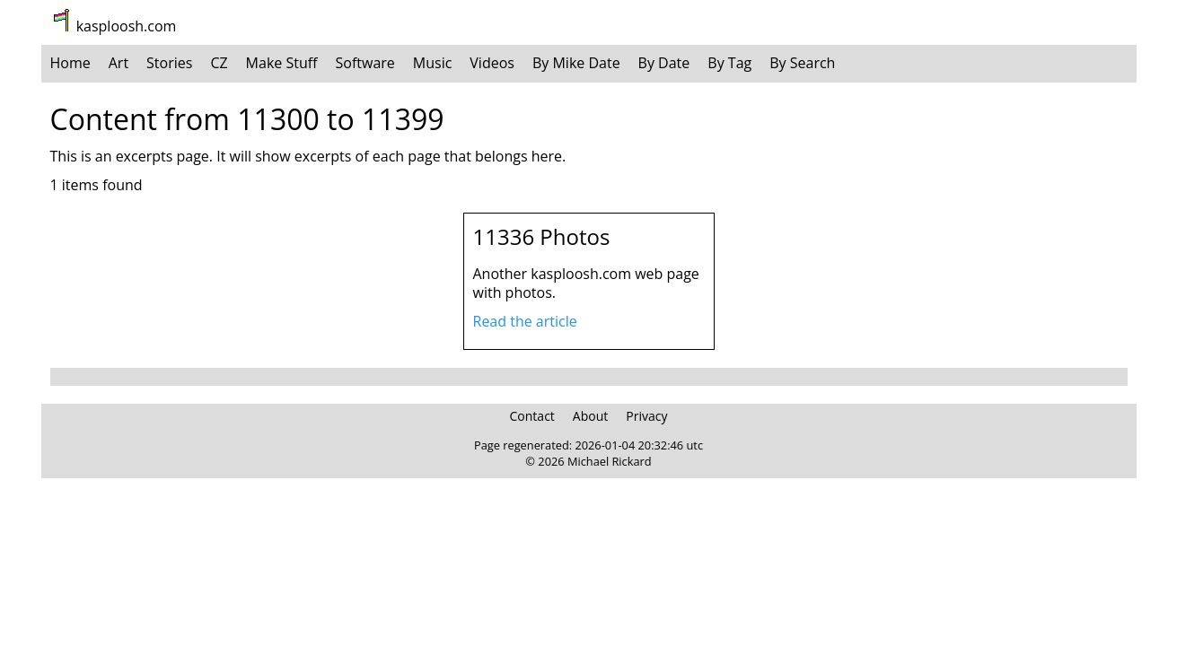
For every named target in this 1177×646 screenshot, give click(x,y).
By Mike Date (576, 63)
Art (118, 63)
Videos (492, 63)
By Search (802, 63)
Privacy (646, 415)
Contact (532, 415)
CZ (218, 63)
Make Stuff (282, 63)
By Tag (729, 63)
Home (70, 63)
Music (432, 63)
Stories (169, 63)
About (590, 415)
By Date (664, 63)
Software (365, 63)
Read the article (525, 321)
